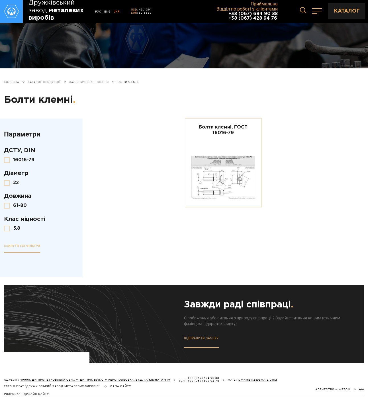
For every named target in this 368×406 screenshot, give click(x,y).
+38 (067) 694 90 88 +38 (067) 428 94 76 (253, 16)
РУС (98, 11)
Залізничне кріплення (89, 81)
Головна (11, 81)
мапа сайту (120, 386)
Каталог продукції (44, 81)
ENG (107, 11)
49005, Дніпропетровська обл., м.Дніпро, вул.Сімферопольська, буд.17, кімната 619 (95, 379)
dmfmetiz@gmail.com (257, 379)
